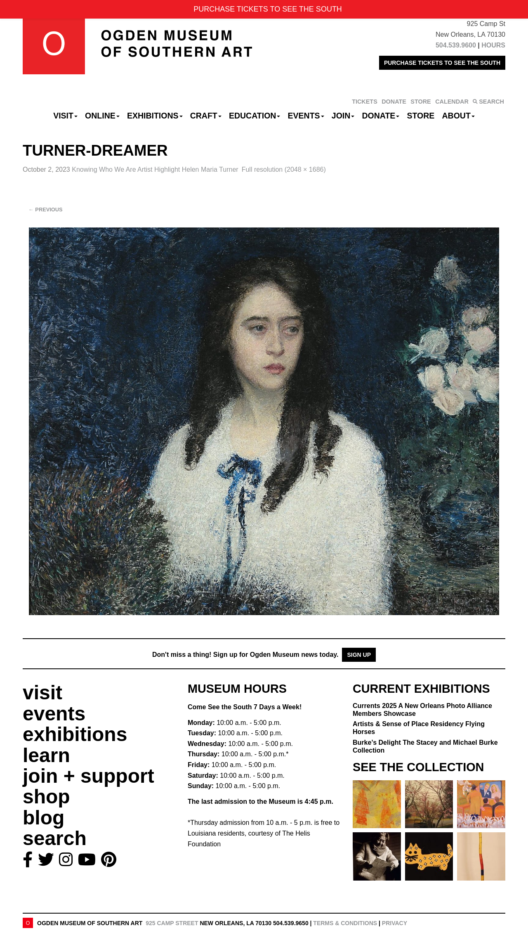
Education (254, 115)
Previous (45, 209)
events (54, 714)
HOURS (493, 45)
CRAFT (206, 115)
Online (102, 115)
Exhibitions (155, 115)
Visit (65, 115)
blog (43, 818)
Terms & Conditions (345, 923)
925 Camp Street (172, 923)
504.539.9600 (456, 45)
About (458, 115)
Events (306, 115)
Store (421, 115)
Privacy (394, 923)
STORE (420, 101)
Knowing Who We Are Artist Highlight (155, 169)
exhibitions (75, 734)
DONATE (394, 101)
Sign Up (359, 654)
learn (46, 755)
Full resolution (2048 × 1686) (284, 169)
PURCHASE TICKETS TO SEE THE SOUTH (442, 62)
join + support (88, 776)
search (55, 838)
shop (46, 797)
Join (343, 115)
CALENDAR (452, 101)
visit (42, 692)
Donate (380, 115)
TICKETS (364, 101)
